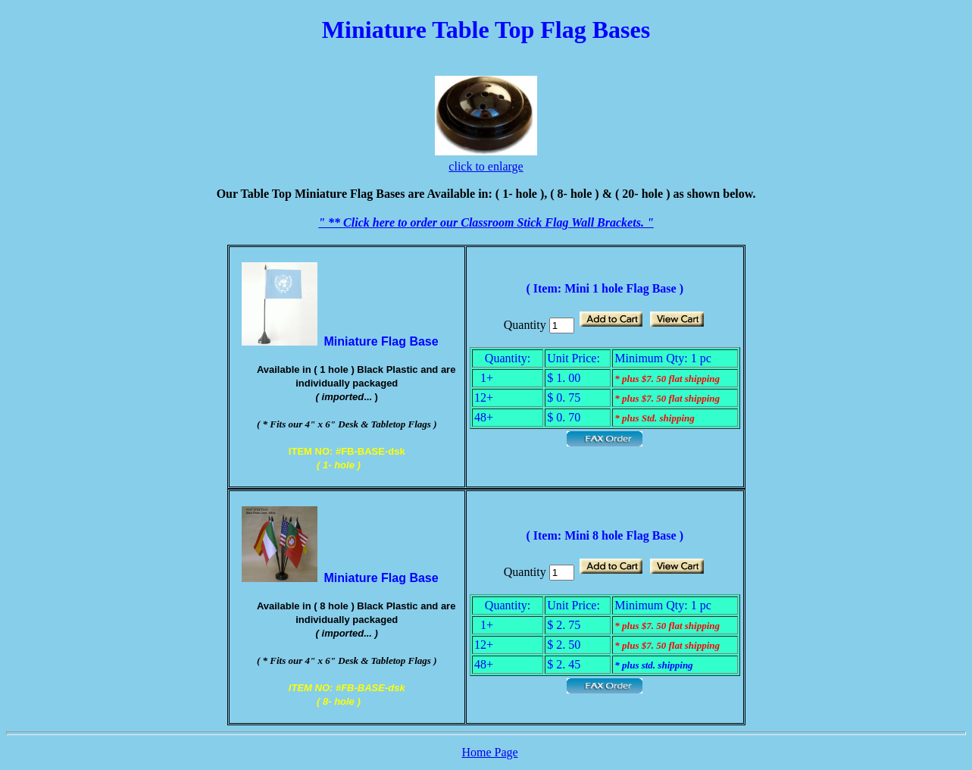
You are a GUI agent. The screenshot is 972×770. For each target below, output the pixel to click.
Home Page (489, 752)
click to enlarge (485, 166)
